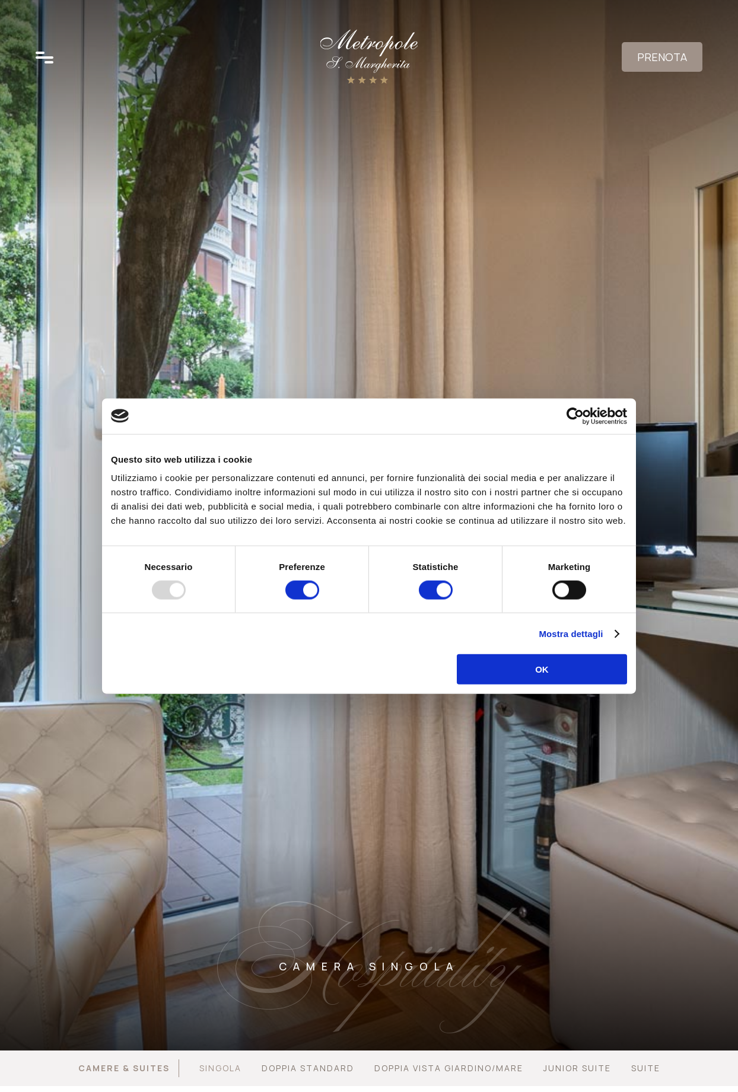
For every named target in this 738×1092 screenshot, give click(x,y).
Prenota (662, 57)
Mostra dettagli (571, 633)
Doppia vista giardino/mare (448, 1068)
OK (542, 669)
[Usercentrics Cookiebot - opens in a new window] (575, 416)
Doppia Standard (308, 1068)
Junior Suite (577, 1068)
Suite (645, 1068)
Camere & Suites (124, 1068)
